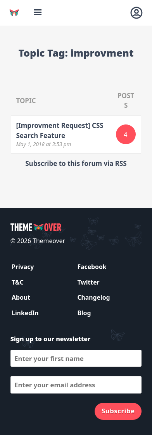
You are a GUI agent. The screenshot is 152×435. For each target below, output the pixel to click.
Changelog (93, 297)
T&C (18, 282)
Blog (84, 313)
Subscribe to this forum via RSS (75, 163)
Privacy (23, 266)
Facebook (91, 266)
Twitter (88, 282)
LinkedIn (25, 313)
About (21, 297)
